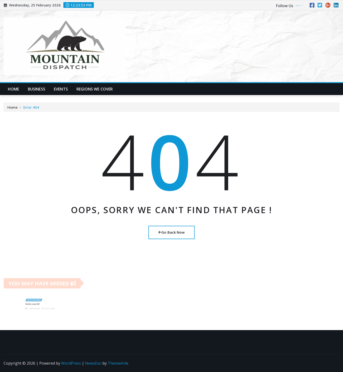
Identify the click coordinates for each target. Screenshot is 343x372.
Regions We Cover (94, 89)
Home (13, 89)
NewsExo (93, 363)
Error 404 (31, 108)
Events (61, 89)
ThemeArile (118, 363)
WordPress (71, 363)
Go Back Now (171, 232)
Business (36, 89)
